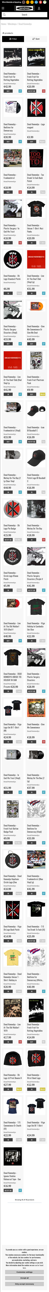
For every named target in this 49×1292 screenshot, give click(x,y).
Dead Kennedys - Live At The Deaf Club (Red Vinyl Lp (13, 380)
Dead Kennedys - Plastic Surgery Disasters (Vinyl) (10, 329)
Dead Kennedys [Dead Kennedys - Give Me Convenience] (33, 731)
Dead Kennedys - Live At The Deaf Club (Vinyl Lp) (35, 279)
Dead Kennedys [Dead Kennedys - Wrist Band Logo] (33, 1082)
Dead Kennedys (25, 24)
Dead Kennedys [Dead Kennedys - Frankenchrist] (10, 181)
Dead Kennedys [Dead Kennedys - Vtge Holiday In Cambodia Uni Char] (33, 633)
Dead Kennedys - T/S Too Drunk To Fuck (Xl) (36, 928)
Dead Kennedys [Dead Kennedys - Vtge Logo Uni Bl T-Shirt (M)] (10, 734)
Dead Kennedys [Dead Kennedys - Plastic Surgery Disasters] (33, 684)
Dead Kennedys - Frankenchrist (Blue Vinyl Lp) (35, 879)
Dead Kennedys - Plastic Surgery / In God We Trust (11, 228)
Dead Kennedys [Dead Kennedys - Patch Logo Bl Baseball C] (33, 484)
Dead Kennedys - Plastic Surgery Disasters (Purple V (35, 576)
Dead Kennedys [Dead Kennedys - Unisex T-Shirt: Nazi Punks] (33, 235)
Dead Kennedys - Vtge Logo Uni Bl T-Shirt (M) (12, 727)
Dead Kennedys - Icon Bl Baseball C (35, 429)
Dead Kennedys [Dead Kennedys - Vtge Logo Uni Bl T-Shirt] (33, 1129)
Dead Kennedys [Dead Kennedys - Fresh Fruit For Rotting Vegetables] (10, 83)
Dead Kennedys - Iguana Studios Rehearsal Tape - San (12, 1176)
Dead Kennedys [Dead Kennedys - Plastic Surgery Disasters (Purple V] (33, 582)
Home (3, 24)
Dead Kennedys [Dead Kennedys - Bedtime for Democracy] (10, 134)
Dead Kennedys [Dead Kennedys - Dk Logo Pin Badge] (10, 532)
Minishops (12, 24)
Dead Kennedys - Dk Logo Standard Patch (12, 277)
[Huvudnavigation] (3, 8)
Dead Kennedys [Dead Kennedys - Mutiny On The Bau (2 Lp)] (33, 785)
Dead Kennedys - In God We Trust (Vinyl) (12, 776)
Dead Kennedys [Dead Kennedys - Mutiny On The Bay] (33, 532)
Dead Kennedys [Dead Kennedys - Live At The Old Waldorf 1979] (10, 1034)
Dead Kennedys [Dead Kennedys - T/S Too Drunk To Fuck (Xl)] (33, 933)
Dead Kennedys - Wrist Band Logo (34, 1076)
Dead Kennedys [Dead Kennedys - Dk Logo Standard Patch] (10, 282)
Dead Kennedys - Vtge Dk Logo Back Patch (12, 928)
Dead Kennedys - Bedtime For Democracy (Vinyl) (34, 828)
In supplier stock (32, 246)
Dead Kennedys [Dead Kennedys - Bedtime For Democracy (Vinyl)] (33, 835)
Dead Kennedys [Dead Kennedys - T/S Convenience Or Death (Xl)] (10, 1132)
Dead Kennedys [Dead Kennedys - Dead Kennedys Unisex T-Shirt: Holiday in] (10, 984)
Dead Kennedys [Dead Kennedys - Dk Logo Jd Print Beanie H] (10, 1082)
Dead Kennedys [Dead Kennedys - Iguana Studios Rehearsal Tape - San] (10, 1183)
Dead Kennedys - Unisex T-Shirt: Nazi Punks (35, 228)
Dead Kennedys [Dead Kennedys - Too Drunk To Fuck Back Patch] (33, 184)
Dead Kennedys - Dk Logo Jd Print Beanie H (13, 1076)
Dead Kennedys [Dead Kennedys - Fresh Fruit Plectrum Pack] (33, 387)
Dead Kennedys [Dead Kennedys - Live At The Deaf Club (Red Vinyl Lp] (10, 387)
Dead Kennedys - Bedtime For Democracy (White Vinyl (34, 977)
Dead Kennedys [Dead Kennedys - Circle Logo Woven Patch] (10, 582)
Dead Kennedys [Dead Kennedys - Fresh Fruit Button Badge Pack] (10, 835)
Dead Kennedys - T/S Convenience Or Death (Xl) (12, 1125)
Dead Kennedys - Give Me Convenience (35, 726)
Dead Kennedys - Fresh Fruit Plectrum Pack (35, 380)
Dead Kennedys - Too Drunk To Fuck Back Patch (35, 178)
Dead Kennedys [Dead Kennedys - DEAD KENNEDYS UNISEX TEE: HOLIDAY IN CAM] (10, 684)
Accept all (24, 1278)
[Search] (24, 14)
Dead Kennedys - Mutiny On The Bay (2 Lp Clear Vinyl (12, 478)
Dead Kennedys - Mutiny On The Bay (34, 527)
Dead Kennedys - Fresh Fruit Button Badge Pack (11, 828)
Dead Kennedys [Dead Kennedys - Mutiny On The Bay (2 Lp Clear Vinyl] (10, 484)
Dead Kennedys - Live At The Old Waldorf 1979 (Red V (12, 626)
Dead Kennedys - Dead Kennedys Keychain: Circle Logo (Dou (13, 879)
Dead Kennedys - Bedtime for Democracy (10, 127)
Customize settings (24, 1272)
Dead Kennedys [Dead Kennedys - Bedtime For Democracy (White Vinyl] (33, 984)
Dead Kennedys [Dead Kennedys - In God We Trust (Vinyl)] (10, 781)
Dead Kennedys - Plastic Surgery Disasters (34, 677)
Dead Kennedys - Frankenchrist (10, 176)
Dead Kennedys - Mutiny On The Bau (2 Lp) (35, 778)
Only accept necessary (24, 1284)
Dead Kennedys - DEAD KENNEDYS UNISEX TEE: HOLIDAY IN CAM (13, 677)
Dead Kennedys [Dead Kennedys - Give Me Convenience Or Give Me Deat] (33, 336)
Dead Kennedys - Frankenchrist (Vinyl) (12, 429)
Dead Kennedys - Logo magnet (36, 126)
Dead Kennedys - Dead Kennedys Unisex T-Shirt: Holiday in (13, 977)
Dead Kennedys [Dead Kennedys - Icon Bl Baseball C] (33, 434)
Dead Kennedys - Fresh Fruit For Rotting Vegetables (11, 76)
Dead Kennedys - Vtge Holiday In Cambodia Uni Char (36, 626)
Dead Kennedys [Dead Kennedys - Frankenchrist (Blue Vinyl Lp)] (33, 886)
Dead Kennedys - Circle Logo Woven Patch (11, 576)
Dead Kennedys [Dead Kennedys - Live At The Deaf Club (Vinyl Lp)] (33, 285)
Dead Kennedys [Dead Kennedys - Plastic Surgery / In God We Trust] (10, 235)
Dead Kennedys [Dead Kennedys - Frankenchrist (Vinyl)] (10, 434)
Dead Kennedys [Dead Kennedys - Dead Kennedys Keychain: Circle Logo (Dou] (10, 886)
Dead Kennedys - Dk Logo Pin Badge (12, 527)
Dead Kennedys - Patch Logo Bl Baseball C (36, 478)
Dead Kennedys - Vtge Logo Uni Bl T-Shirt (36, 1124)
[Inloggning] (39, 8)
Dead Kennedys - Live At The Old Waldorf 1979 (12, 1027)
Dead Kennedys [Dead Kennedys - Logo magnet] (33, 131)
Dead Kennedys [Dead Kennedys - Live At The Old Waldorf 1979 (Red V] (10, 633)
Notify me (31, 91)
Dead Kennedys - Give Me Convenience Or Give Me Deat (35, 329)
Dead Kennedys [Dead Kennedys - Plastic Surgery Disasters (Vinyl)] (10, 336)
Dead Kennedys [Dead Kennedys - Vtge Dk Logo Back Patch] (10, 933)
